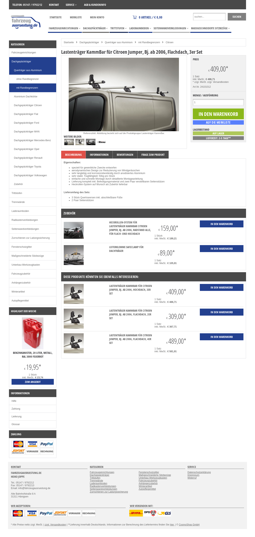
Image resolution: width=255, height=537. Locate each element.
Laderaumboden (20, 211)
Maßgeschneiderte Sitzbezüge (28, 255)
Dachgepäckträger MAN (26, 131)
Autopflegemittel (20, 300)
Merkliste (76, 17)
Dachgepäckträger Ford (26, 122)
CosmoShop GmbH (189, 524)
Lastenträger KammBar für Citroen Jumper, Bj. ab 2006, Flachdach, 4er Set (130, 339)
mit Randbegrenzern (149, 42)
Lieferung (17, 416)
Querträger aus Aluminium (118, 42)
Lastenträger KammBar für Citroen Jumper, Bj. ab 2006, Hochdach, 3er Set (130, 289)
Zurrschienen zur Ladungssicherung (31, 238)
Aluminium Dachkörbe (25, 96)
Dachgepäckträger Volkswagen (30, 175)
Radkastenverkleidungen (25, 220)
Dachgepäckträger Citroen (28, 105)
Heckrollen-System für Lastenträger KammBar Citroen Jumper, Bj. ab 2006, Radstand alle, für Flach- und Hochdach (130, 228)
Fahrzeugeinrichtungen (24, 52)
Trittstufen (17, 193)
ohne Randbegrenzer (27, 79)
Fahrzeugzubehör (21, 273)
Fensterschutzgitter (22, 247)
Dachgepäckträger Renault (28, 158)
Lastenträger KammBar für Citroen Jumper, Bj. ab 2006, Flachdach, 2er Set (130, 314)
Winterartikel (18, 291)
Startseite (56, 17)
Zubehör (18, 184)
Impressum (193, 475)
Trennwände (18, 202)
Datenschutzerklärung (199, 472)
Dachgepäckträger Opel (26, 149)
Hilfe (14, 401)
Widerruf (191, 477)
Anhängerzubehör (21, 282)
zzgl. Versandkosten (218, 82)
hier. (172, 524)
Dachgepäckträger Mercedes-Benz (32, 140)
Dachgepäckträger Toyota (27, 166)
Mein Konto (97, 17)
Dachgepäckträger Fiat (26, 114)
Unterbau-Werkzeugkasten (26, 264)
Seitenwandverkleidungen (25, 229)
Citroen (170, 42)
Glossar (16, 424)
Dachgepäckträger (89, 42)
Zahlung (16, 408)
